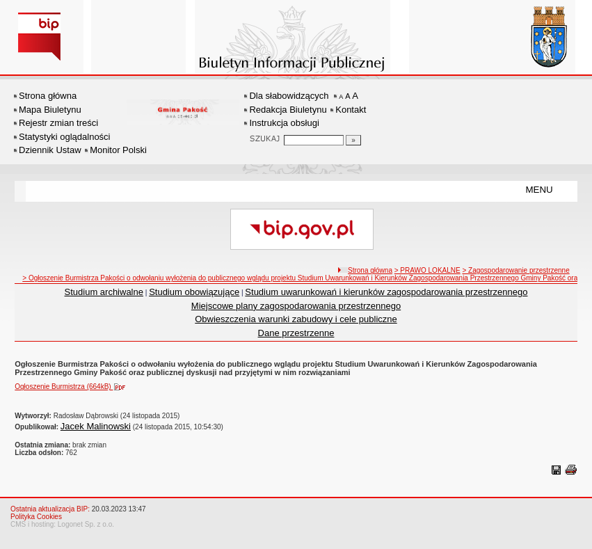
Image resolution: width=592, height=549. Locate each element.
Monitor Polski (118, 150)
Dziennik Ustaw (50, 150)
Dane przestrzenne (296, 333)
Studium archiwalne (104, 292)
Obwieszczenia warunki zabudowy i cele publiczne (296, 319)
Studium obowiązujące (194, 292)
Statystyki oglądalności (65, 137)
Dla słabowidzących (288, 95)
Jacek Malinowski (96, 426)
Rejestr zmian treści (58, 123)
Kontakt (350, 109)
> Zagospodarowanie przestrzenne (515, 270)
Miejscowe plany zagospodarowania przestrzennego (296, 306)
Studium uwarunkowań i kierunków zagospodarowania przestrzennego (386, 292)
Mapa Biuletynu (50, 109)
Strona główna (48, 95)
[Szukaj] (353, 140)
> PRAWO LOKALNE (427, 270)
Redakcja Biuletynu (287, 109)
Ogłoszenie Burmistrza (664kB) (73, 386)
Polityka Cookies (36, 516)
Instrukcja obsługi (284, 123)
